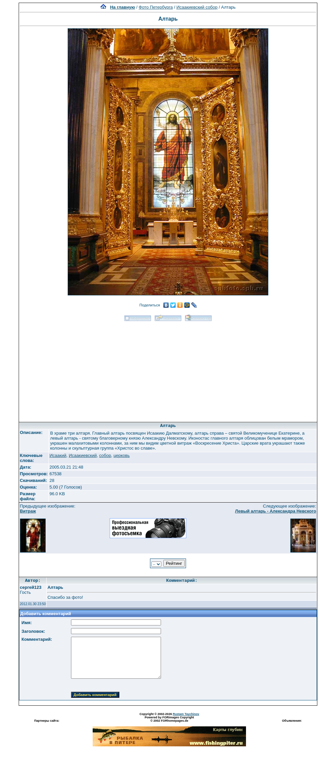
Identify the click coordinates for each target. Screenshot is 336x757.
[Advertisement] (168, 369)
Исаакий (57, 455)
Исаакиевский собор (196, 7)
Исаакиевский (83, 455)
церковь (121, 455)
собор (105, 455)
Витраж (28, 511)
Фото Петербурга (156, 7)
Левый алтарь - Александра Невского (275, 511)
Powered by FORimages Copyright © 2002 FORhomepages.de (169, 719)
